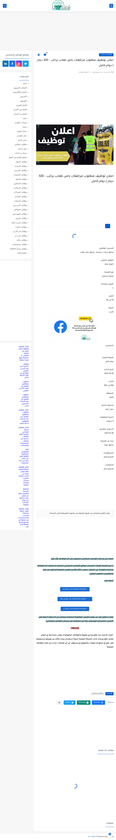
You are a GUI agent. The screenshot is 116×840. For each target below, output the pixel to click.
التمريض (23, 96)
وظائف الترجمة (21, 166)
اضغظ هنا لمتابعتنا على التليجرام (75, 589)
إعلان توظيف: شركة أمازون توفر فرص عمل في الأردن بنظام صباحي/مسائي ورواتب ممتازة (23, 476)
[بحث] (5, 6)
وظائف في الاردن (106, 55)
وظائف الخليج (21, 179)
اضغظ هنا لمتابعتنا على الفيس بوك (75, 599)
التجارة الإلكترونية (20, 92)
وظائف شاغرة (21, 227)
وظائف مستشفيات (19, 244)
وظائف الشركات (20, 192)
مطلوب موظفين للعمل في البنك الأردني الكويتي (24, 386)
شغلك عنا (92, 837)
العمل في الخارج (20, 109)
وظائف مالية (22, 240)
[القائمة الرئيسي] (111, 6)
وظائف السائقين (20, 183)
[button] (98, 702)
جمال (24, 127)
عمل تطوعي (22, 135)
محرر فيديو (22, 140)
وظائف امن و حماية (19, 222)
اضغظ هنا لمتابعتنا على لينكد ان (75, 609)
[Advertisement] (58, 31)
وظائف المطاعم (20, 209)
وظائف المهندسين (19, 214)
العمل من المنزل (20, 114)
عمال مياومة (22, 131)
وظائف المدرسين (20, 205)
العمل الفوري (21, 105)
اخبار (25, 83)
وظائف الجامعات (20, 175)
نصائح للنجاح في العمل (18, 157)
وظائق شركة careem (18, 249)
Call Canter (22, 253)
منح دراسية (22, 149)
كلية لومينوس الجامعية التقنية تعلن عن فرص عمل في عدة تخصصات (24, 456)
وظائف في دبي (21, 236)
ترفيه (25, 118)
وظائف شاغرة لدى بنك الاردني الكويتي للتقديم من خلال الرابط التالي (24, 371)
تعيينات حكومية (21, 122)
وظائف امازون (21, 218)
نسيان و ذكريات (20, 153)
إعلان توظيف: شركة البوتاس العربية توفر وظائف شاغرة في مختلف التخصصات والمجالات (23, 436)
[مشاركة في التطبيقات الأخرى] (59, 702)
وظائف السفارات (20, 188)
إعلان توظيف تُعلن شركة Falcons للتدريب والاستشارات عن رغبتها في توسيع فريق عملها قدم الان (23, 518)
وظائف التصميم (20, 170)
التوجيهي (23, 101)
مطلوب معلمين (21, 144)
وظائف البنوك (21, 162)
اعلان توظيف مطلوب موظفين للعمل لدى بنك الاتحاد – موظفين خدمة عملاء (23, 416)
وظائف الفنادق (21, 196)
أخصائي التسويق (20, 88)
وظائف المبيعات (20, 201)
